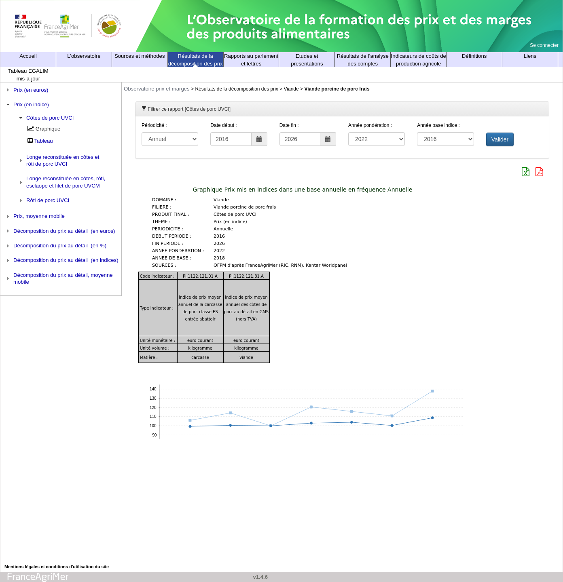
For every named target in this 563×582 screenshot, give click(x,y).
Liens (530, 56)
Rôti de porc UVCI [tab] (43, 200)
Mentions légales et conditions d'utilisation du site (56, 566)
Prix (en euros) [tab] (26, 89)
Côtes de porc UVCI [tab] (45, 118)
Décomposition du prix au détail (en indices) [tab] (61, 260)
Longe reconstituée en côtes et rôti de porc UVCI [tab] (58, 160)
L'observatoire (83, 56)
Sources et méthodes (139, 56)
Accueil (28, 56)
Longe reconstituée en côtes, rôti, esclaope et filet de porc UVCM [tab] (61, 181)
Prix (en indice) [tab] (26, 104)
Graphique (48, 129)
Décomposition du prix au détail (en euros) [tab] (59, 231)
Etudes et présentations (307, 60)
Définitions (474, 56)
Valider (500, 139)
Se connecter (544, 45)
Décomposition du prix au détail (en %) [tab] (55, 245)
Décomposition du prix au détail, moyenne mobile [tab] (58, 278)
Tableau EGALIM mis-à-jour (28, 75)
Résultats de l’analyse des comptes (363, 60)
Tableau (43, 141)
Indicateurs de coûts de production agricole (418, 60)
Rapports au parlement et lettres (251, 60)
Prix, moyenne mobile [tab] (34, 216)
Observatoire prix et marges (157, 89)
